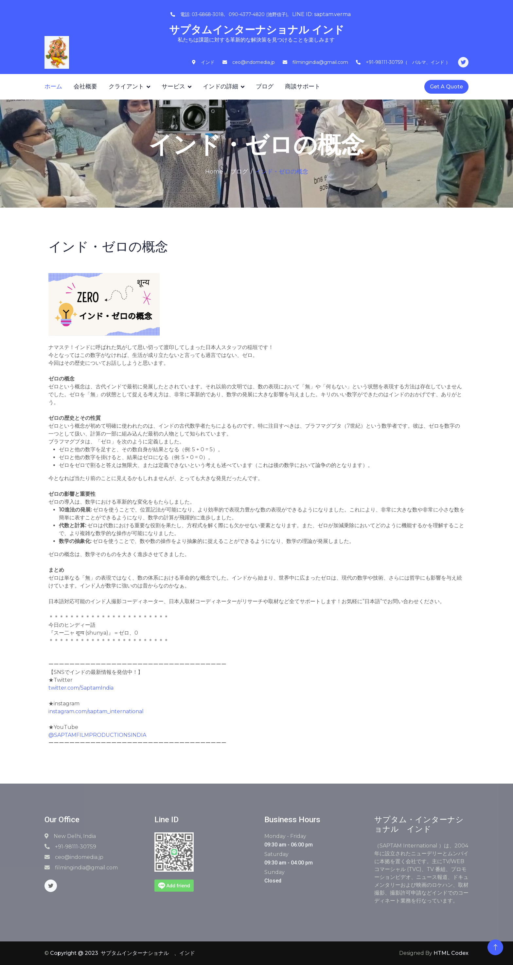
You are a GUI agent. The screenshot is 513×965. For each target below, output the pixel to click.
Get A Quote (446, 87)
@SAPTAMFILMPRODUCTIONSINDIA (97, 735)
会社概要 (85, 86)
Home (214, 171)
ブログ (265, 86)
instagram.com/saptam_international (96, 711)
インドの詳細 (220, 86)
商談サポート (302, 86)
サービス (173, 86)
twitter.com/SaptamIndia (81, 688)
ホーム (53, 86)
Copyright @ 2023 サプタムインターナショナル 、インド (122, 953)
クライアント (126, 86)
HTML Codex (451, 953)
